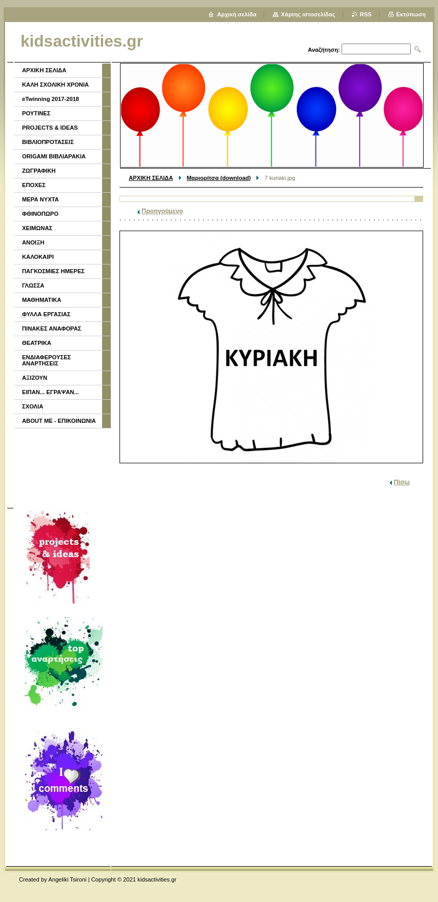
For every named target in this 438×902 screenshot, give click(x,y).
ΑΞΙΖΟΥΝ (34, 378)
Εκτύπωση (411, 14)
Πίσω (402, 482)
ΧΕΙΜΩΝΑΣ (37, 228)
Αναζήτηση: (324, 50)
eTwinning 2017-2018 (50, 99)
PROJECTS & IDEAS (50, 128)
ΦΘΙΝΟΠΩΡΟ (40, 214)
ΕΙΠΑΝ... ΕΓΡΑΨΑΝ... (50, 392)
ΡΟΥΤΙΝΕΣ (36, 113)
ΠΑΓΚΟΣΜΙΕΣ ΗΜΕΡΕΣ (53, 271)
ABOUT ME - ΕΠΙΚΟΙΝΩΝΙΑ (59, 421)
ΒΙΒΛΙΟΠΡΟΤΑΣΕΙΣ (48, 142)
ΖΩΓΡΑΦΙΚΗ (38, 171)
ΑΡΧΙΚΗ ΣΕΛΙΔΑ (151, 178)
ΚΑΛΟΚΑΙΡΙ (38, 257)
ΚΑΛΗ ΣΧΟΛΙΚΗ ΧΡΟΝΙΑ (55, 84)
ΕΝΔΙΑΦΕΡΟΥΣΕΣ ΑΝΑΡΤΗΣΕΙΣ (46, 360)
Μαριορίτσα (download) (219, 178)
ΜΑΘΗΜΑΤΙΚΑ (41, 300)
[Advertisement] (61, 467)
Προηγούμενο (162, 211)
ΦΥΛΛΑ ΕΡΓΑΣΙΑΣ (46, 314)
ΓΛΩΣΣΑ (33, 285)
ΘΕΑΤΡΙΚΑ (36, 343)
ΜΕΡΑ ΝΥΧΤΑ (40, 199)
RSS (366, 14)
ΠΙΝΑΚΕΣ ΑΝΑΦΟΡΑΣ (52, 328)
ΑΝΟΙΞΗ (33, 242)
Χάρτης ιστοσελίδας (308, 14)
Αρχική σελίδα (236, 14)
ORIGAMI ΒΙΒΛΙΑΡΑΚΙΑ (54, 156)
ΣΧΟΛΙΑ (32, 406)
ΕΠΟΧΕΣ (34, 185)
